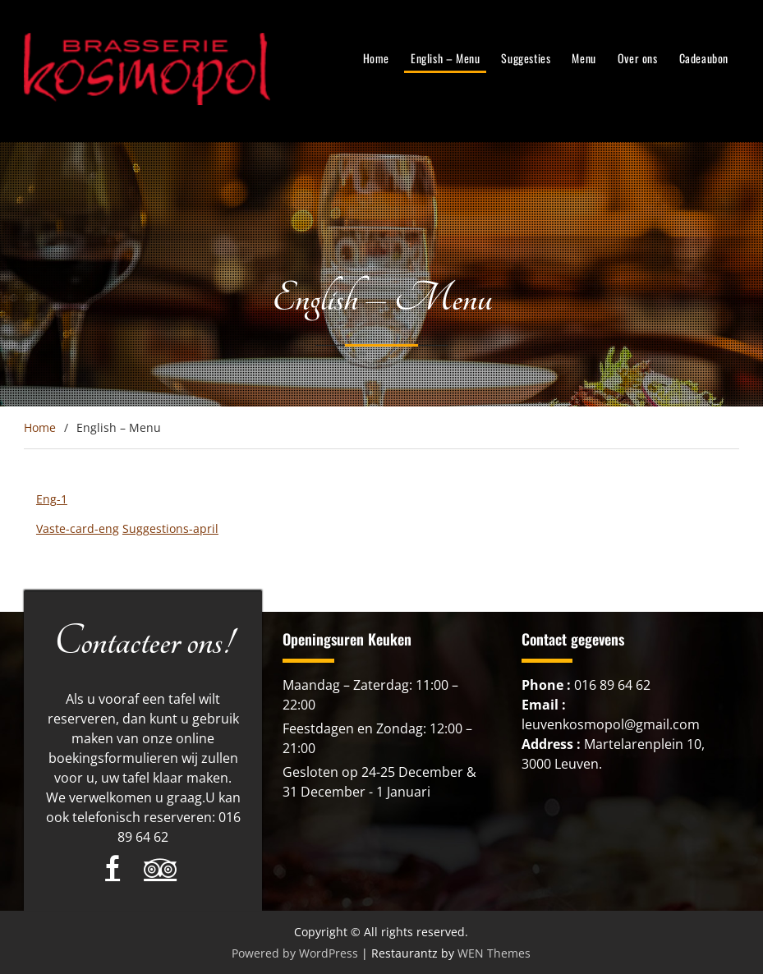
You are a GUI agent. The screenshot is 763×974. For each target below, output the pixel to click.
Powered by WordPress (295, 953)
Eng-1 (51, 499)
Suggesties (525, 58)
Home (376, 58)
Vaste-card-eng (77, 528)
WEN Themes (494, 953)
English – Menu (445, 58)
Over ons (638, 58)
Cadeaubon (704, 58)
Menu (583, 58)
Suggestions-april (170, 528)
